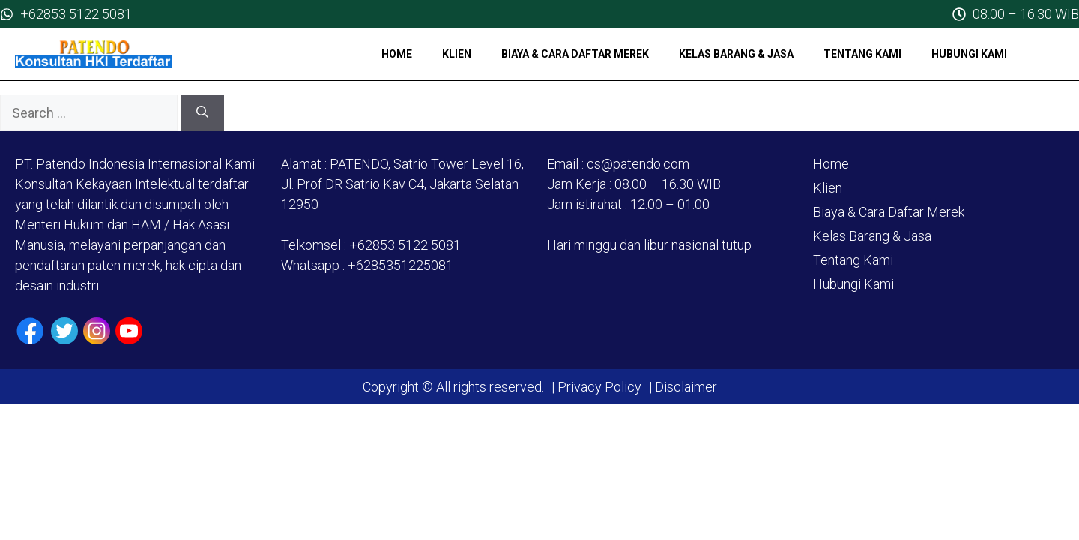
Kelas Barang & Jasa (736, 54)
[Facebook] (30, 331)
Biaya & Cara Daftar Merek (575, 54)
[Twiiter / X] (64, 330)
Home (396, 54)
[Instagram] (96, 330)
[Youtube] (128, 330)
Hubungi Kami (969, 54)
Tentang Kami (862, 54)
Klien (456, 54)
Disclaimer (684, 386)
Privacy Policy (599, 386)
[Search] (202, 112)
